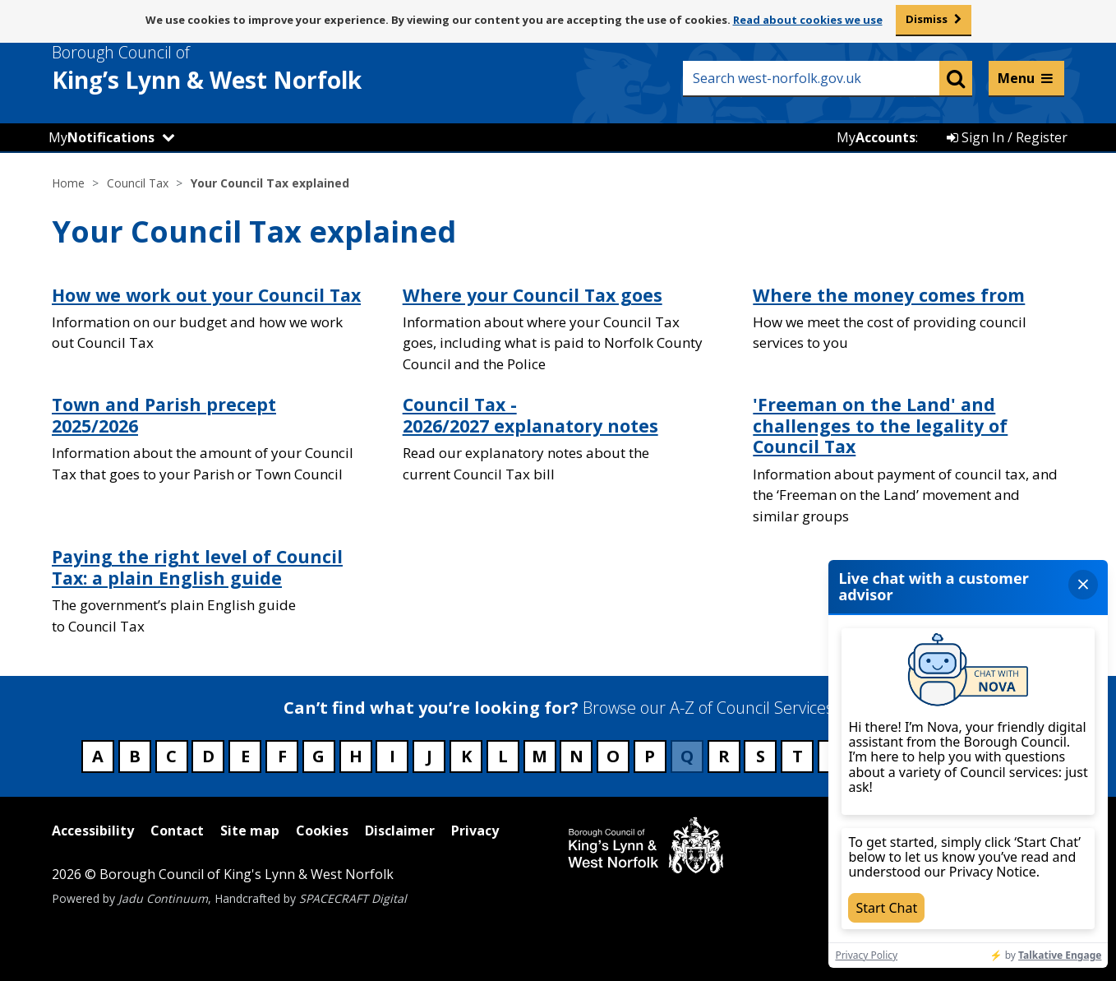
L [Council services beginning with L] (503, 756)
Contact (177, 830)
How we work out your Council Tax (206, 295)
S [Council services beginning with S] (760, 756)
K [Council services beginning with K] (466, 756)
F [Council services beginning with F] (282, 756)
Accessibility (93, 830)
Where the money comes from (889, 295)
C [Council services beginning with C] (171, 756)
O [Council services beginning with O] (613, 756)
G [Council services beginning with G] (318, 756)
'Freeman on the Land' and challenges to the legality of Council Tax (880, 425)
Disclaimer (400, 830)
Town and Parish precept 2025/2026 (164, 414)
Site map (249, 830)
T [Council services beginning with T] (797, 756)
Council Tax (137, 183)
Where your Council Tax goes (532, 295)
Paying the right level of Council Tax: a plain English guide (197, 567)
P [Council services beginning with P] (649, 756)
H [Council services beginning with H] (355, 756)
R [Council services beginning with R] (724, 756)
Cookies (322, 830)
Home (68, 183)
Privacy (475, 830)
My (101, 137)
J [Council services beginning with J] (429, 756)
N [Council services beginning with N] (576, 756)
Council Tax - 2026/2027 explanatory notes (530, 414)
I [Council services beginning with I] (392, 756)
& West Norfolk (237, 68)
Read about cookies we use (808, 19)
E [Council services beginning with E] (245, 756)
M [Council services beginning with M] (539, 756)
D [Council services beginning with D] (208, 756)
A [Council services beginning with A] (98, 756)
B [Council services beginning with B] (135, 756)
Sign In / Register (1007, 137)
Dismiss (927, 19)
